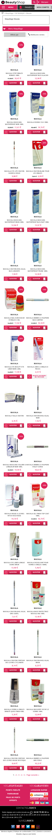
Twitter (28, 827)
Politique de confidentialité (22, 831)
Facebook (13, 827)
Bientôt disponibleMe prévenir (39, 376)
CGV (34, 831)
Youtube (18, 827)
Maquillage (9, 13)
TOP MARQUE (20, 13)
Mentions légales (6, 831)
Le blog (33, 827)
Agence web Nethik (29, 834)
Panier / (30, 7)
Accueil (2, 13)
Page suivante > (33, 775)
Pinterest (23, 827)
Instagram (38, 827)
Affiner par (14, 35)
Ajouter (13, 83)
